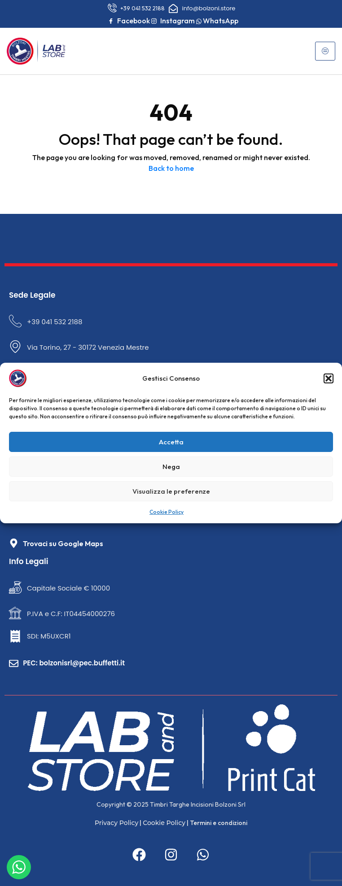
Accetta (171, 442)
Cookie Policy (166, 511)
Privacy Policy (116, 823)
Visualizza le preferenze (171, 491)
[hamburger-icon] (325, 51)
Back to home (171, 168)
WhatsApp (217, 20)
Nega (171, 466)
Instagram (173, 21)
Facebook (129, 21)
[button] (328, 378)
